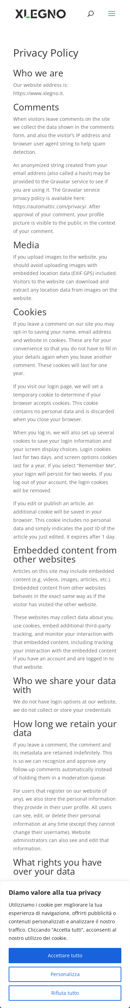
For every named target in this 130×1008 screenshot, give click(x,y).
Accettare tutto (65, 955)
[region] (65, 944)
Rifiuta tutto (65, 993)
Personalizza (65, 974)
